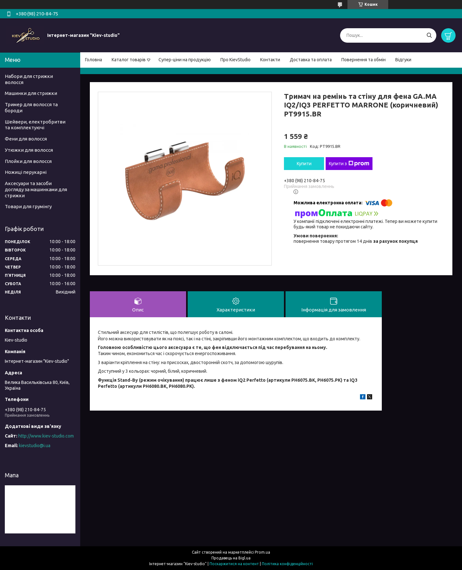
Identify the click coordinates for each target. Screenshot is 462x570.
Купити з (349, 163)
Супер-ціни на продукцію (184, 59)
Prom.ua (262, 552)
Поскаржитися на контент (234, 564)
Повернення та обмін (363, 59)
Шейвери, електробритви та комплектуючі (35, 125)
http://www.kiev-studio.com (46, 435)
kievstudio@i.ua (34, 445)
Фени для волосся (26, 138)
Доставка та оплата (311, 59)
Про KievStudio (235, 59)
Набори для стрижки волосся (29, 79)
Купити (304, 163)
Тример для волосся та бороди (31, 107)
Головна (93, 59)
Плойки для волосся (28, 161)
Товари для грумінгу (28, 206)
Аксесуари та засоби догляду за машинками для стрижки (36, 189)
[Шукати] (429, 35)
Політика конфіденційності (287, 564)
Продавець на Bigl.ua (231, 558)
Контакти (270, 59)
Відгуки (403, 59)
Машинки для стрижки (31, 93)
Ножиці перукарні (26, 172)
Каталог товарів (129, 59)
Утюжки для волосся (29, 150)
